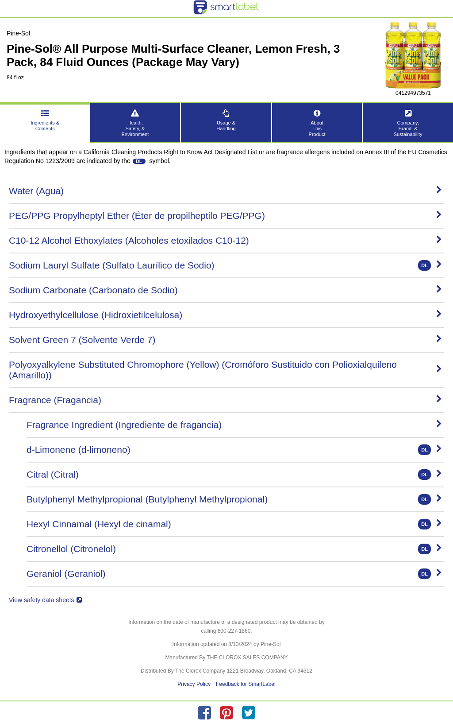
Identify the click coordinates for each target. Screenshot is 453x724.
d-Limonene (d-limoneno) (234, 449)
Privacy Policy (194, 684)
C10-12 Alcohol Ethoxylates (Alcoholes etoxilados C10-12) (225, 240)
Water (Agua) (225, 191)
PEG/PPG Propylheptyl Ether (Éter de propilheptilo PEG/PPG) (225, 215)
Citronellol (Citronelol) (234, 549)
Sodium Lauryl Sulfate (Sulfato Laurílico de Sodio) (225, 265)
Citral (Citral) (234, 474)
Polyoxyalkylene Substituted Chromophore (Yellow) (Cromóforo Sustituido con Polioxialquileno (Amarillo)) (225, 369)
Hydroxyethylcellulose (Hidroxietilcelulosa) (225, 315)
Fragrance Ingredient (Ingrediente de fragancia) (234, 425)
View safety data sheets (45, 599)
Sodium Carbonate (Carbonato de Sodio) (225, 290)
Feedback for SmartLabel (246, 684)
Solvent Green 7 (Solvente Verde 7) (225, 340)
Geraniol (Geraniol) (234, 573)
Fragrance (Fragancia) (225, 400)
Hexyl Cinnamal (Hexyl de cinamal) (234, 524)
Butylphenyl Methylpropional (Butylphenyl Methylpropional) (234, 499)
